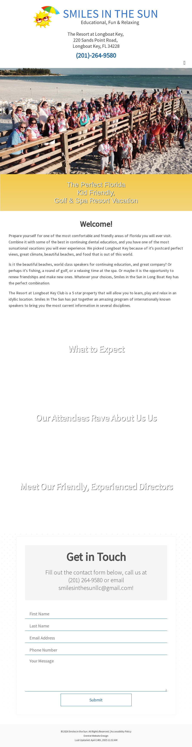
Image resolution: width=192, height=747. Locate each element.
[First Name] (96, 614)
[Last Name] (96, 626)
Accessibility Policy (121, 731)
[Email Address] (96, 638)
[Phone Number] (96, 650)
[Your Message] (96, 674)
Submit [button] (96, 699)
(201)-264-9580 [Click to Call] (96, 55)
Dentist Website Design (96, 735)
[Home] (96, 24)
